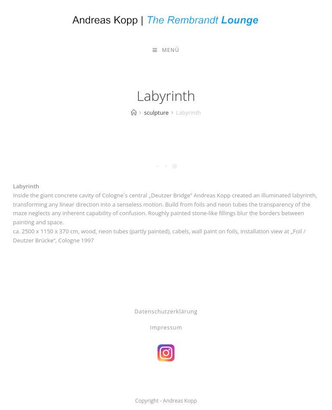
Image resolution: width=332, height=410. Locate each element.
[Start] (134, 112)
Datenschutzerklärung (166, 311)
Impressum (166, 327)
